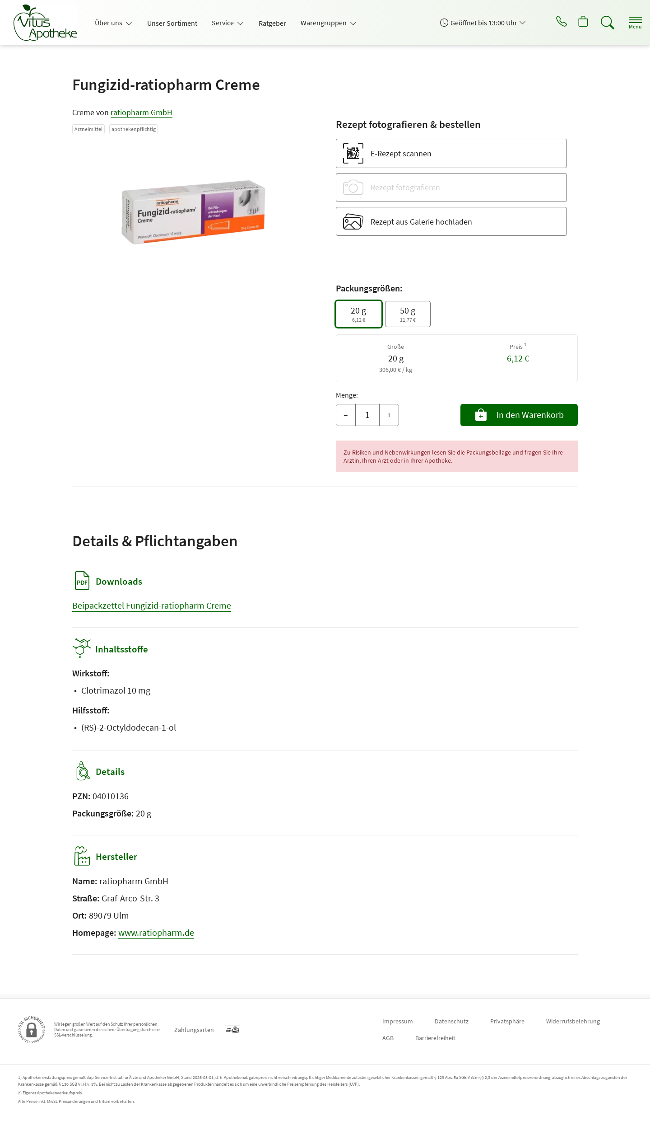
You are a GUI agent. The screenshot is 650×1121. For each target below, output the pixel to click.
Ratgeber (272, 23)
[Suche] (600, 22)
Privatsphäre (507, 1021)
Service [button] (223, 22)
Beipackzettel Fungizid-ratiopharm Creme (151, 605)
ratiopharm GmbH (141, 112)
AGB (388, 1038)
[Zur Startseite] (49, 23)
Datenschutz (452, 1021)
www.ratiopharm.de (156, 936)
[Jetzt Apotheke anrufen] (550, 23)
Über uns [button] (109, 22)
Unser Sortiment (172, 23)
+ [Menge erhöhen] (389, 414)
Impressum (397, 1021)
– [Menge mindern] (346, 414)
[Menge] (367, 415)
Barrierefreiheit (435, 1038)
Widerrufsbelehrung (573, 1021)
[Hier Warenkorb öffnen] (575, 23)
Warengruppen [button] (324, 22)
